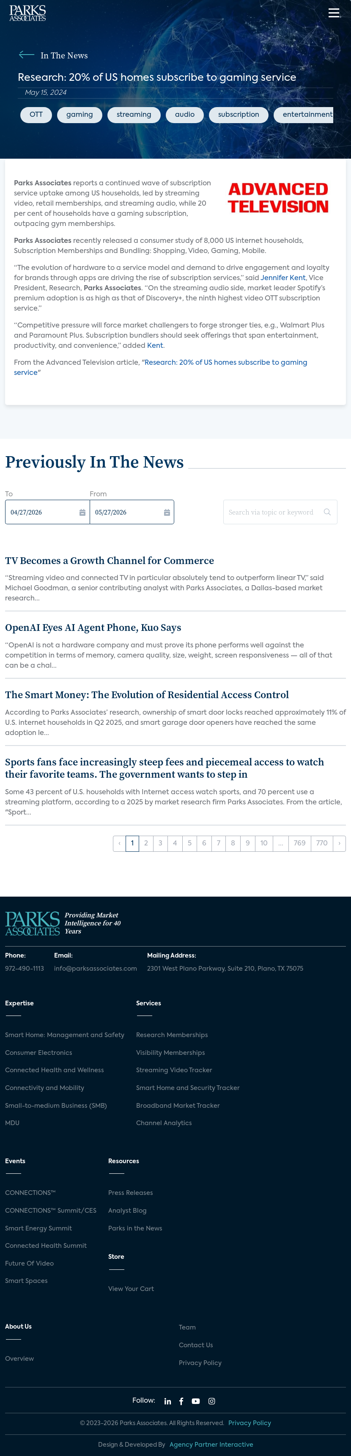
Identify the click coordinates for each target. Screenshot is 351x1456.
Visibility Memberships (170, 1053)
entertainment (308, 115)
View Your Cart (131, 1289)
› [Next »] (339, 843)
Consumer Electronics (38, 1053)
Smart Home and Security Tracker (188, 1088)
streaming (134, 115)
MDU (12, 1123)
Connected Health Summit (46, 1246)
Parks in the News (135, 1229)
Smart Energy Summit (38, 1229)
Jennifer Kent (283, 278)
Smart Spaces (26, 1281)
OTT (36, 115)
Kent (155, 346)
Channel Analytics (164, 1123)
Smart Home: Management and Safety (64, 1035)
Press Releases (130, 1193)
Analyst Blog (127, 1211)
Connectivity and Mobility (44, 1088)
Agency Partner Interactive (211, 1445)
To (9, 494)
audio (185, 115)
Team (187, 1328)
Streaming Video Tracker (174, 1070)
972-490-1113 (24, 969)
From (98, 494)
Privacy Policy (200, 1363)
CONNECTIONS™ (30, 1193)
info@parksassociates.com (95, 969)
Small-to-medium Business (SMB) (56, 1106)
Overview (19, 1359)
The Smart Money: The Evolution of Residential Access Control (147, 695)
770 (322, 843)
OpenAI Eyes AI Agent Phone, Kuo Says (93, 627)
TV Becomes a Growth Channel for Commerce (109, 560)
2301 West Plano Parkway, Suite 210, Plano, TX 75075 (225, 969)
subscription (238, 115)
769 (300, 843)
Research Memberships (172, 1035)
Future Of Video (29, 1264)
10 (264, 843)
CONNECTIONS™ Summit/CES (50, 1211)
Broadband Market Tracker (178, 1106)
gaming (79, 115)
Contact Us (196, 1346)
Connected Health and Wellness (54, 1070)
